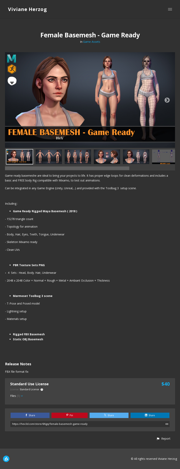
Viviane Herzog (27, 9)
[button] (163, 438)
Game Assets (91, 42)
